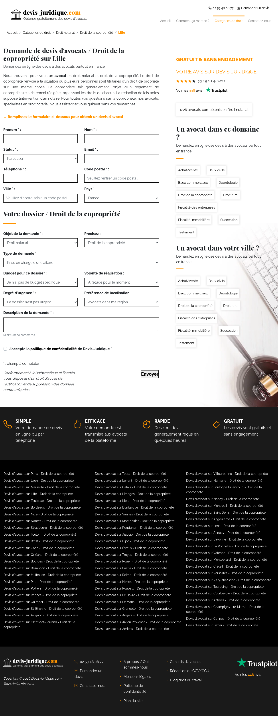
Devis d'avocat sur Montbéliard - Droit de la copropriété (226, 559)
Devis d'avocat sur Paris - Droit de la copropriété (39, 473)
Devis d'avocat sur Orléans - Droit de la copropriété (41, 554)
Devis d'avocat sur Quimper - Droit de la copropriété (41, 602)
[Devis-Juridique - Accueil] (45, 14)
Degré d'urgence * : (19, 293)
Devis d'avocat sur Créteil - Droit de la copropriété (222, 566)
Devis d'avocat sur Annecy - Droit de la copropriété (223, 533)
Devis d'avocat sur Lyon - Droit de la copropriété (39, 480)
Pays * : (90, 189)
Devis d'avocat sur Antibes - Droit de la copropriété (223, 600)
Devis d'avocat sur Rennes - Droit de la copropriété (40, 595)
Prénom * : (12, 130)
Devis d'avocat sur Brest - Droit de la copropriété (39, 541)
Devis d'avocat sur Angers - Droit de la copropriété (131, 615)
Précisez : (92, 234)
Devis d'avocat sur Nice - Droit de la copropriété (38, 514)
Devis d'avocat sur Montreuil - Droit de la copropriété (224, 505)
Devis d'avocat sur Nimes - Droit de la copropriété (131, 582)
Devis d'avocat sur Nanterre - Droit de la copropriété (224, 480)
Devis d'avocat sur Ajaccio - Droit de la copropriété (132, 534)
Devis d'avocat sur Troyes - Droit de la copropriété (131, 554)
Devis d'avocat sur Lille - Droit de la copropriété (38, 494)
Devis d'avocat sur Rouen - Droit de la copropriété (131, 561)
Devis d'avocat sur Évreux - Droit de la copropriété (131, 548)
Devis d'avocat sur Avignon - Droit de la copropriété (41, 615)
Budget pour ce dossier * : (25, 273)
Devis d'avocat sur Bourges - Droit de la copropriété (41, 561)
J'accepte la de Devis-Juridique (60, 349)
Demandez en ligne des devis (27, 66)
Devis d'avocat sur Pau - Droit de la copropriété (38, 582)
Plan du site (133, 701)
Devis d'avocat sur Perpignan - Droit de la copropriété (134, 527)
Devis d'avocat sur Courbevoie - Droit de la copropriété (226, 593)
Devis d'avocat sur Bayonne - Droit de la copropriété (224, 539)
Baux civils (217, 170)
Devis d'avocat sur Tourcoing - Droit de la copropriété (225, 586)
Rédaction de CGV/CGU (189, 671)
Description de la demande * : (28, 313)
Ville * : (9, 189)
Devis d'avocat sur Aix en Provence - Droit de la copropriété (138, 622)
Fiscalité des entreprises (196, 207)
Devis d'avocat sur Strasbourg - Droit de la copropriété (43, 527)
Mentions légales (137, 677)
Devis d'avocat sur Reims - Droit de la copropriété (131, 575)
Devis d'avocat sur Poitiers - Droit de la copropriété (40, 588)
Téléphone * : (14, 169)
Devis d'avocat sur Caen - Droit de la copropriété (39, 548)
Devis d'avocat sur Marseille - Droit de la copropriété (42, 487)
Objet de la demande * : (23, 234)
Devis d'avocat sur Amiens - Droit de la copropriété (132, 629)
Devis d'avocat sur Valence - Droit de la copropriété (223, 553)
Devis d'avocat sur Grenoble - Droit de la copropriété (133, 608)
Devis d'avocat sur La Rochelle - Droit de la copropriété (226, 546)
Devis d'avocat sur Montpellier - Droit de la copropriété (135, 521)
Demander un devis (253, 8)
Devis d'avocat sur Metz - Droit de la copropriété (130, 501)
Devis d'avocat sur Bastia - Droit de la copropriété (131, 568)
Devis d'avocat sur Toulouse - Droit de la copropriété (42, 501)
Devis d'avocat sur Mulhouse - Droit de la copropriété (42, 575)
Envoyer (149, 374)
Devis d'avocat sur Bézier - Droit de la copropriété (222, 625)
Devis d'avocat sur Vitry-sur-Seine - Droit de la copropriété (228, 580)
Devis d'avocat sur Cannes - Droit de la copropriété (223, 618)
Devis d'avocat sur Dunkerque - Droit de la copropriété (134, 507)
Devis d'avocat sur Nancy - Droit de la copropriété (222, 499)
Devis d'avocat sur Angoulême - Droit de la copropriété (226, 519)
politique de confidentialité (53, 349)
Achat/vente (188, 170)
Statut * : (10, 149)
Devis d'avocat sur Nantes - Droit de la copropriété (40, 521)
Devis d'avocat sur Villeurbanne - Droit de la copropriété (227, 473)
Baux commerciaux (193, 183)
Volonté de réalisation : (104, 273)
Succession (229, 220)
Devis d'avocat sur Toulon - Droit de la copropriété (40, 534)
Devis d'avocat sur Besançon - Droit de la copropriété (42, 568)
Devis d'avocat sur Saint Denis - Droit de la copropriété (226, 512)
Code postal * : (96, 169)
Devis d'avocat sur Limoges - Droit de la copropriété (133, 494)
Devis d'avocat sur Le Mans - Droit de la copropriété (132, 602)
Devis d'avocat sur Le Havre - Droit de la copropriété (133, 595)
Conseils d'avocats (185, 662)
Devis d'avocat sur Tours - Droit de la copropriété (130, 473)
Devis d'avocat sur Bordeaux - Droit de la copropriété (42, 507)
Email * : (91, 149)
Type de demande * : (20, 253)
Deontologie (228, 183)
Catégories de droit (229, 21)
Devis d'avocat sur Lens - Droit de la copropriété (221, 526)
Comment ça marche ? (192, 21)
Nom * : (90, 130)
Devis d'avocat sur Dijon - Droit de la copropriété (130, 541)
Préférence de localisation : (107, 293)
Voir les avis (202, 90)
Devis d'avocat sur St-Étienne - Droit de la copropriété (43, 608)
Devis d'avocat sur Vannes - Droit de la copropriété (132, 514)
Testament (186, 232)
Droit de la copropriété (195, 195)
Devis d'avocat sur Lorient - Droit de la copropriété (131, 480)
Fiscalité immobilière (194, 220)
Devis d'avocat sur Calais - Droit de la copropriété (131, 487)
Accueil (165, 21)
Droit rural (230, 195)
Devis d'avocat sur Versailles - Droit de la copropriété (224, 573)
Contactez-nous (259, 21)
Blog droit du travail (186, 680)
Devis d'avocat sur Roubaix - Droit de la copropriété (132, 588)
